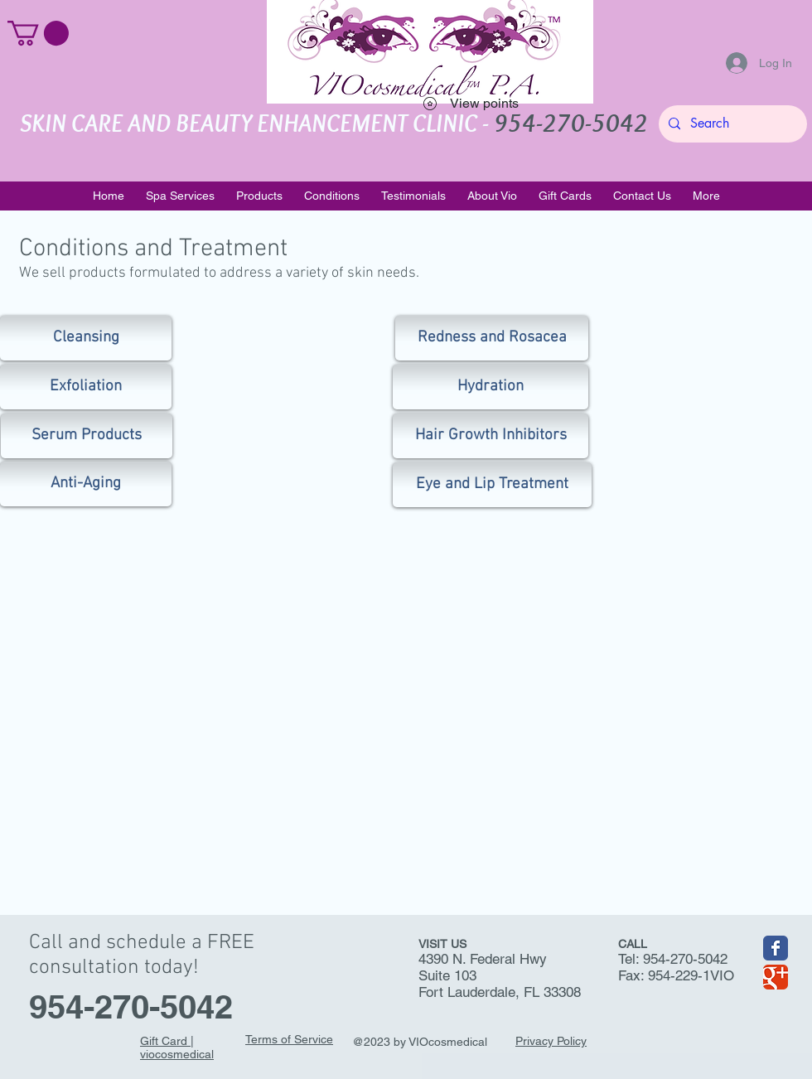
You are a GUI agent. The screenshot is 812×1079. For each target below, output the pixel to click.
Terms (261, 1039)
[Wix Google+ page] (775, 977)
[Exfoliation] (86, 387)
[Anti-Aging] (86, 484)
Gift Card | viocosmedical (177, 1047)
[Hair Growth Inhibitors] (490, 436)
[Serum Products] (86, 436)
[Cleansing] (86, 338)
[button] (38, 33)
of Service (305, 1039)
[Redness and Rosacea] (491, 338)
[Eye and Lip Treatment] (492, 484)
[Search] (731, 124)
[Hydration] (490, 387)
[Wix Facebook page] (775, 948)
